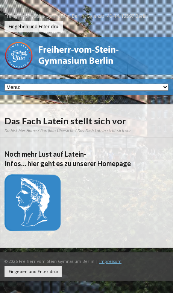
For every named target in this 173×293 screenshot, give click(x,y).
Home (31, 130)
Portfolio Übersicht (57, 130)
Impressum (110, 261)
